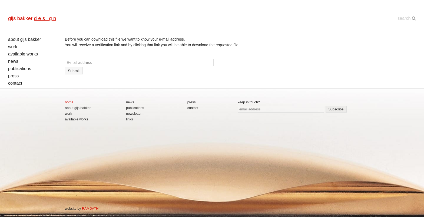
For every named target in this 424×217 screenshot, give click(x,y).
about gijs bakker (24, 39)
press (13, 75)
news (13, 61)
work (12, 46)
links (129, 119)
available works (23, 53)
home (69, 102)
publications (19, 68)
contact (15, 83)
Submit (74, 71)
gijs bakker (32, 18)
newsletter (133, 114)
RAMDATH (90, 209)
